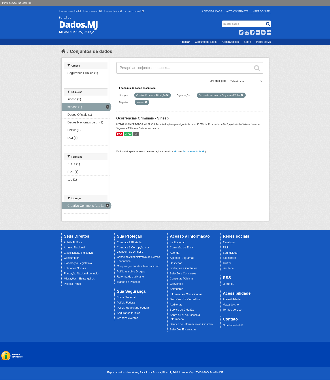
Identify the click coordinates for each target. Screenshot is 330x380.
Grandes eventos (127, 318)
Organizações (230, 41)
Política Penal (72, 283)
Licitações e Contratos (183, 268)
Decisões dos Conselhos (185, 299)
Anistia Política (73, 242)
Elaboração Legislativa (78, 263)
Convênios (176, 283)
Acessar (184, 41)
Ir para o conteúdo (70, 11)
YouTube (228, 268)
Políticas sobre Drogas (131, 271)
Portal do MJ (263, 41)
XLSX (128, 134)
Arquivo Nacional (74, 247)
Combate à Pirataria (129, 242)
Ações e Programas (182, 257)
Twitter (227, 263)
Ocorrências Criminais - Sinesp (142, 118)
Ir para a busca (113, 11)
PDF (120, 134)
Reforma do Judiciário (130, 276)
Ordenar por (217, 80)
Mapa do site (231, 304)
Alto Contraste (237, 11)
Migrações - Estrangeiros (79, 278)
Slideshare (229, 257)
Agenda (174, 252)
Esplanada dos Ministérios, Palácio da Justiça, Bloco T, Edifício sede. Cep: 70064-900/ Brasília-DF (165, 372)
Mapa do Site (261, 11)
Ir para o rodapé (134, 11)
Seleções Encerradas (183, 329)
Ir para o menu (92, 11)
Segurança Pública (128, 313)
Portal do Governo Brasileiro (16, 2)
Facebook (229, 242)
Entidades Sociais (75, 268)
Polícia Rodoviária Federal (133, 307)
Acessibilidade (212, 11)
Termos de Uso (232, 309)
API (175, 151)
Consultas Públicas (181, 278)
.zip (136, 134)
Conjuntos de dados (91, 51)
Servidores (176, 289)
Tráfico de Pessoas (128, 281)
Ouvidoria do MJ (233, 325)
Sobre (247, 41)
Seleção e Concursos (183, 273)
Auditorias (176, 304)
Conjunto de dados (206, 41)
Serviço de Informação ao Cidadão (191, 324)
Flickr (226, 247)
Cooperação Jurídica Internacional (138, 266)
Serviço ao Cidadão (182, 309)
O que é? (228, 283)
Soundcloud (230, 252)
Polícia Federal (126, 302)
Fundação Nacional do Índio (81, 273)
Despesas (176, 263)
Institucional (177, 242)
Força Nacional (126, 297)
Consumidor (71, 257)
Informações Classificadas (186, 294)
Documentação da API (194, 151)
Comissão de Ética (181, 247)
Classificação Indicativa (78, 252)
